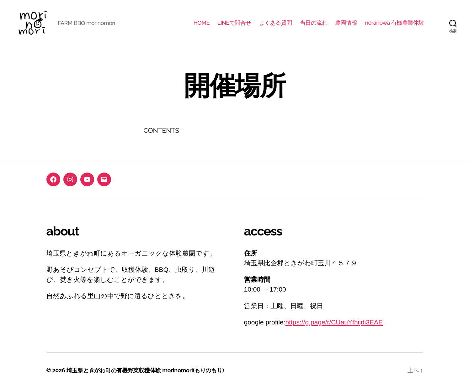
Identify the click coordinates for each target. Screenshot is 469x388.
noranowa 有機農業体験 (394, 22)
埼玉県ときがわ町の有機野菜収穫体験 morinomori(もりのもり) (145, 370)
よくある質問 (275, 22)
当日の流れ (314, 22)
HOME (201, 22)
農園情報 (346, 22)
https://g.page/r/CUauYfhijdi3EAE (334, 322)
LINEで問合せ (234, 22)
